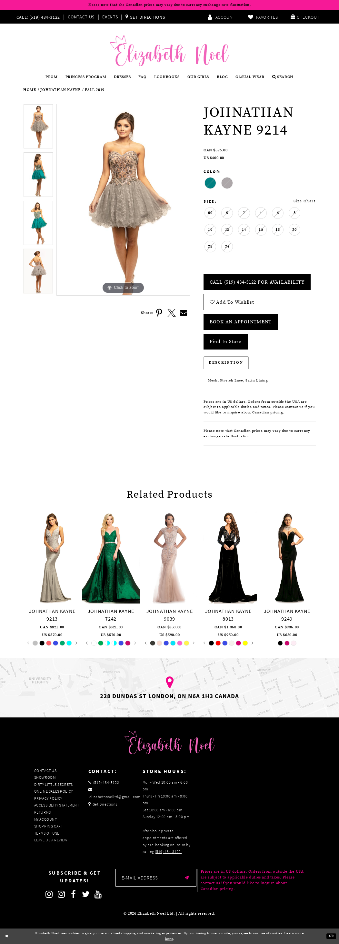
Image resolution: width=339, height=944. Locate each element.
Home (29, 90)
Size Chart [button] (304, 201)
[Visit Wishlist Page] (263, 17)
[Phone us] (37, 17)
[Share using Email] (184, 313)
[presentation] (52, 556)
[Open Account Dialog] (221, 17)
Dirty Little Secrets (53, 784)
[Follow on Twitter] (86, 894)
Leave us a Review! (51, 839)
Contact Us (81, 17)
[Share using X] (171, 313)
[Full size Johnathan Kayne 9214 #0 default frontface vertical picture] (123, 200)
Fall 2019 (94, 90)
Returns (42, 812)
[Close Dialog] (7, 936)
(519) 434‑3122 (168, 851)
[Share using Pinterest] (159, 313)
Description (226, 362)
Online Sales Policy (53, 791)
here (169, 939)
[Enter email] (155, 878)
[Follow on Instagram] (49, 894)
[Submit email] (187, 878)
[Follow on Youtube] (98, 894)
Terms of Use (46, 833)
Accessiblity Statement (56, 805)
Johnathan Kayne (60, 90)
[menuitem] (39, 17)
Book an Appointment (241, 322)
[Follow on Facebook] (74, 894)
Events (110, 17)
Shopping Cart (48, 826)
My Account (45, 819)
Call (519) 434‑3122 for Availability (257, 282)
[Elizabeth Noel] (169, 50)
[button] (305, 17)
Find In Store (226, 342)
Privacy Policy (48, 798)
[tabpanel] (38, 128)
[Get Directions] (145, 17)
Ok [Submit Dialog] (331, 936)
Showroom (45, 777)
